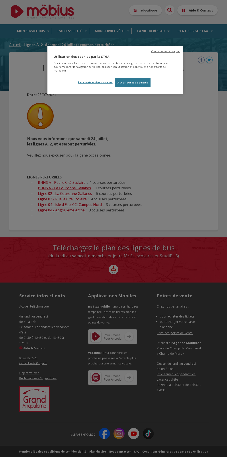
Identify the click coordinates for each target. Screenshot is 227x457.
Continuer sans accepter (165, 51)
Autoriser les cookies (132, 82)
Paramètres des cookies (95, 82)
